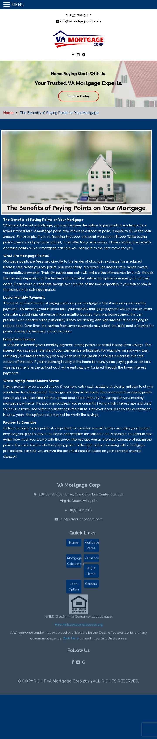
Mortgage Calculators (74, 562)
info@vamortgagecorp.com (78, 21)
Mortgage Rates (92, 546)
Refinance (92, 559)
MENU (18, 4)
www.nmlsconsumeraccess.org (78, 626)
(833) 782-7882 (78, 15)
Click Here (71, 639)
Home (8, 113)
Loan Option (74, 587)
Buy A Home (91, 572)
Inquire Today (79, 96)
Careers (91, 585)
